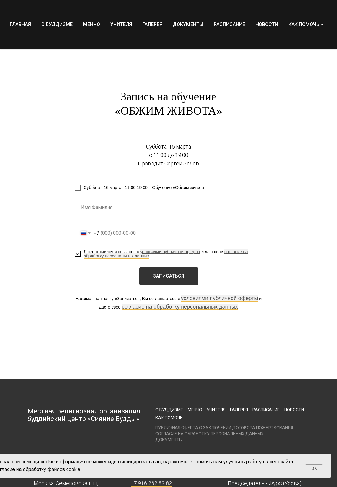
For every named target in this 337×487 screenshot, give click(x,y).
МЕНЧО (91, 24)
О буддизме (169, 409)
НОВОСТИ (266, 24)
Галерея (239, 409)
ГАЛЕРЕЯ (152, 24)
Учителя (216, 409)
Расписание (266, 409)
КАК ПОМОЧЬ (304, 24)
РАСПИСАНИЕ (229, 24)
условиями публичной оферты (170, 251)
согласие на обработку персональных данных (180, 307)
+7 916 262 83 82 (151, 483)
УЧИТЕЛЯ (121, 24)
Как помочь (169, 417)
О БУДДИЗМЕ (57, 24)
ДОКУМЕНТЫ (188, 24)
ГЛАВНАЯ (20, 24)
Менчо (195, 409)
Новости (294, 409)
